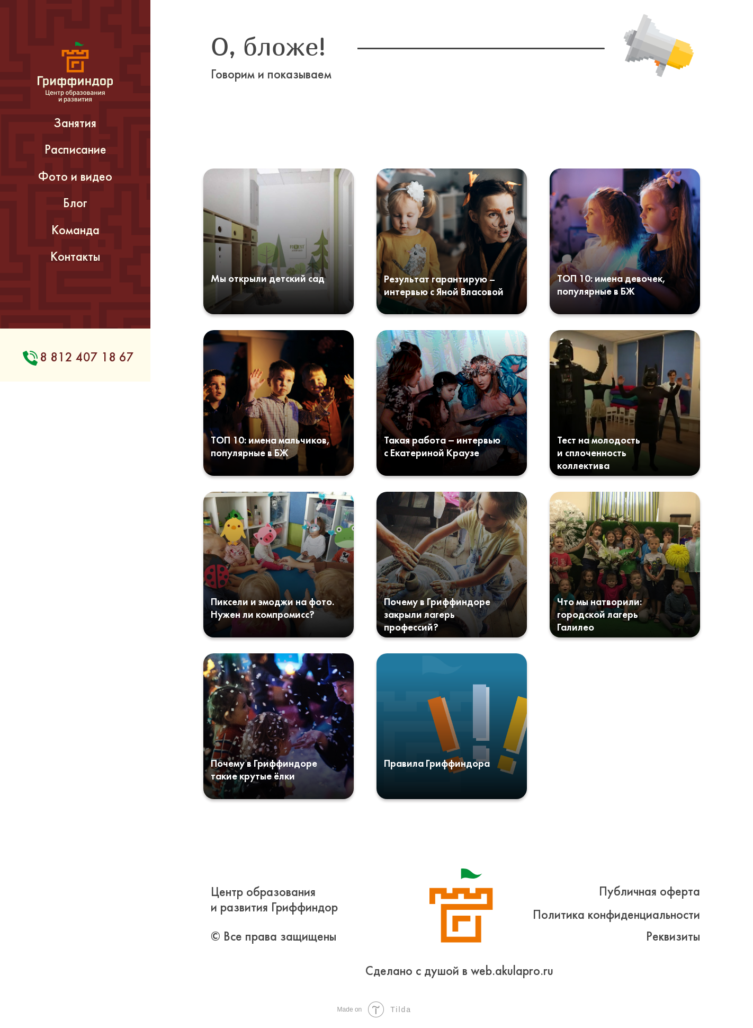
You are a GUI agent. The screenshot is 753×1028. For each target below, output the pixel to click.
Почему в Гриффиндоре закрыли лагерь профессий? (437, 615)
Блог (75, 204)
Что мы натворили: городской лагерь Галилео (599, 615)
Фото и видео (75, 177)
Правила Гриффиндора (437, 764)
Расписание (75, 150)
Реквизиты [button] (673, 937)
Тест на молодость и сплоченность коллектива (598, 453)
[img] (278, 241)
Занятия (75, 124)
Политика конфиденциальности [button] (616, 915)
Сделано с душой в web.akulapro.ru (459, 972)
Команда (75, 231)
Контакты (75, 257)
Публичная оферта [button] (649, 892)
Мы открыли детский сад (268, 279)
